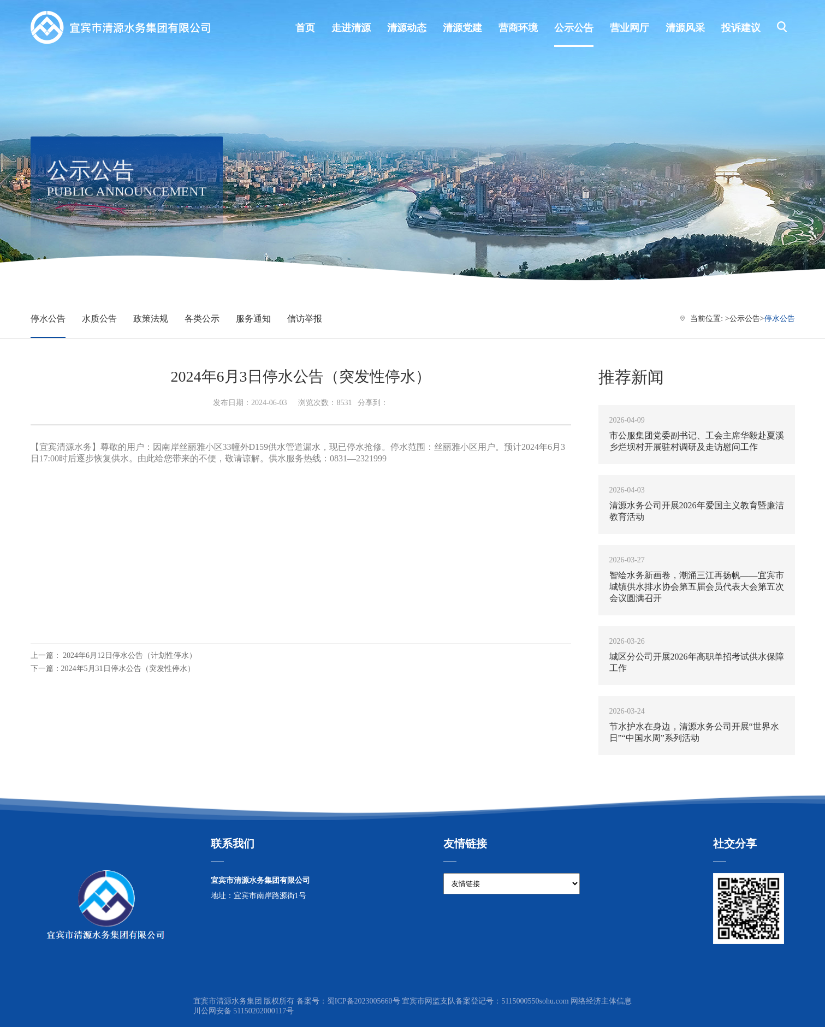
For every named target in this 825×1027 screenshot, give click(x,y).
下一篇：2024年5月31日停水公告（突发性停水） (113, 668)
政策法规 (150, 318)
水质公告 (99, 318)
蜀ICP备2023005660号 (363, 1001)
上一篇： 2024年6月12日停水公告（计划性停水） (114, 655)
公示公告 (744, 318)
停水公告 (48, 318)
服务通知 (253, 318)
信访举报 (304, 318)
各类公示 (202, 318)
